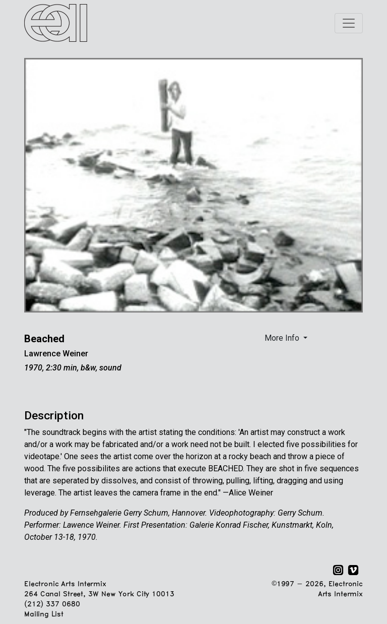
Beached (44, 339)
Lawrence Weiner (56, 353)
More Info (283, 338)
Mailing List (43, 614)
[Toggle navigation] (349, 23)
